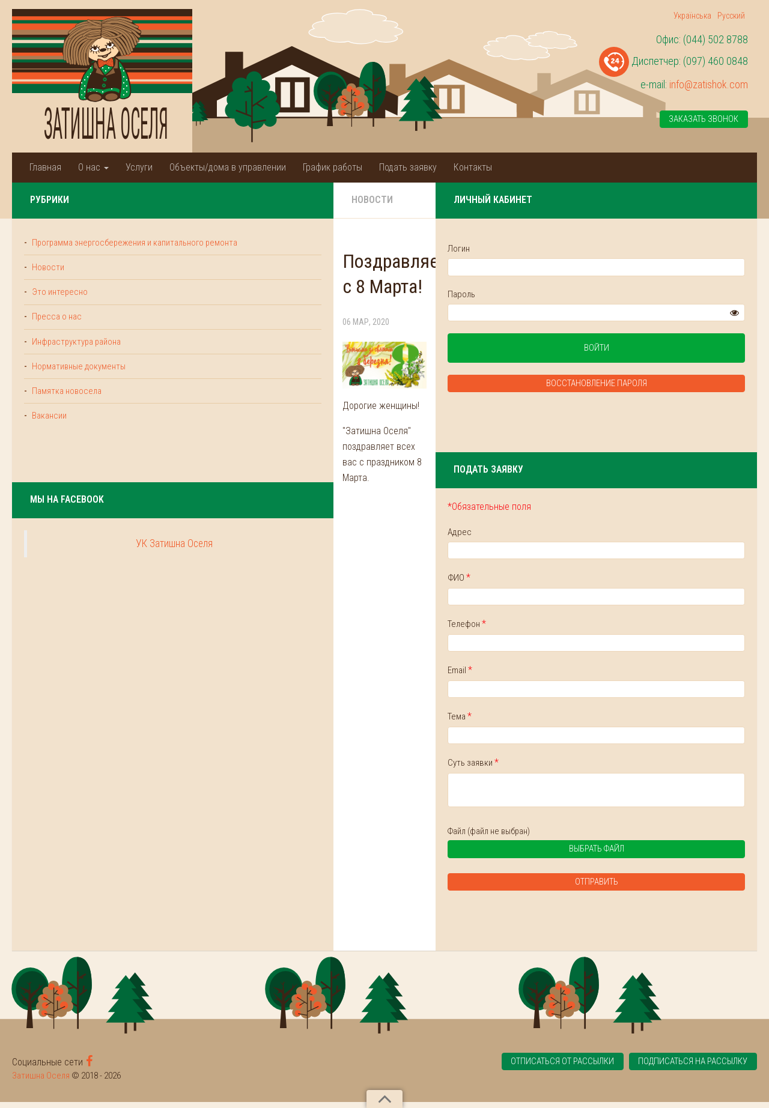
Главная (45, 167)
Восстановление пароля (667, 385)
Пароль (602, 294)
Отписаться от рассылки (557, 1068)
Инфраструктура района (77, 356)
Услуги (139, 167)
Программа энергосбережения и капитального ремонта (90, 249)
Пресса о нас (57, 331)
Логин (600, 248)
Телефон (608, 626)
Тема (601, 720)
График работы (332, 167)
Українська (692, 15)
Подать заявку (408, 167)
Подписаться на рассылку (692, 1068)
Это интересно (60, 306)
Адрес (601, 533)
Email (601, 673)
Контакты (473, 167)
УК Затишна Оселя (103, 562)
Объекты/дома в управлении (227, 167)
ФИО (600, 580)
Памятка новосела (67, 407)
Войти (666, 349)
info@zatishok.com (708, 84)
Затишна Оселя (41, 1082)
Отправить (666, 888)
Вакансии (49, 433)
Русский (731, 15)
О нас (93, 167)
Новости (231, 199)
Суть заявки (614, 766)
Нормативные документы (80, 382)
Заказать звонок (703, 119)
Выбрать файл (646, 857)
